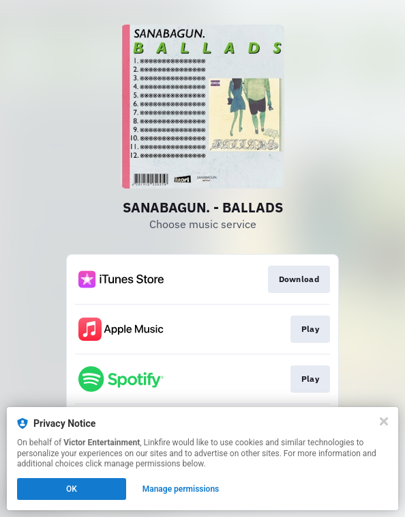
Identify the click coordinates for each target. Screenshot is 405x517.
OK (71, 489)
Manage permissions (181, 489)
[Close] (384, 421)
